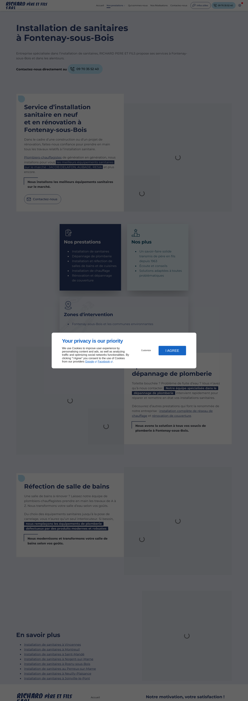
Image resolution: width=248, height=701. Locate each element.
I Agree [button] (172, 350)
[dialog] (124, 350)
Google (89, 361)
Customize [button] (146, 350)
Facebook (104, 361)
